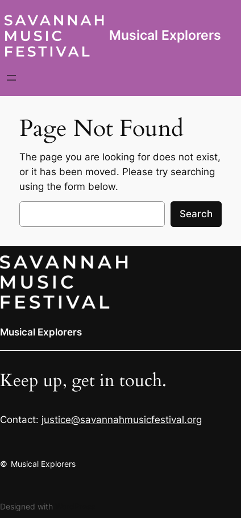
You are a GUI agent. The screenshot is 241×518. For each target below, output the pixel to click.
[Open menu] (11, 78)
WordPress (75, 506)
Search (196, 213)
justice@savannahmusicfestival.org (121, 419)
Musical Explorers (165, 35)
